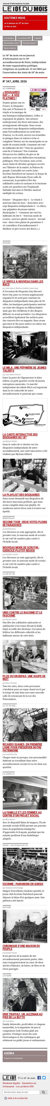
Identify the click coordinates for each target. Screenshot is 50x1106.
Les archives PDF (24, 38)
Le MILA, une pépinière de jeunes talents (25, 351)
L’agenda (37, 38)
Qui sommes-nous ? (11, 43)
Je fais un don (10, 26)
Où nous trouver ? (30, 43)
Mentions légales (11, 1083)
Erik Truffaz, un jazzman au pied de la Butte (25, 998)
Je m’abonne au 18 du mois (16, 23)
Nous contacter (10, 48)
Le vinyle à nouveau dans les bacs (25, 265)
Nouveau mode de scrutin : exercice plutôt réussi (21, 549)
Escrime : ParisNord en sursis (25, 867)
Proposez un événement (13, 1058)
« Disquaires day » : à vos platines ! (11, 95)
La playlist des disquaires (25, 478)
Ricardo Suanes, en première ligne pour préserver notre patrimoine (25, 730)
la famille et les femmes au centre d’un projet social (25, 796)
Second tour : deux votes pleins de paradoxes (25, 523)
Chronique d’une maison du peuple (25, 930)
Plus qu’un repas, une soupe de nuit (25, 660)
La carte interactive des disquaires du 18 (25, 418)
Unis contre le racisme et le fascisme (25, 596)
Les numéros (9, 38)
